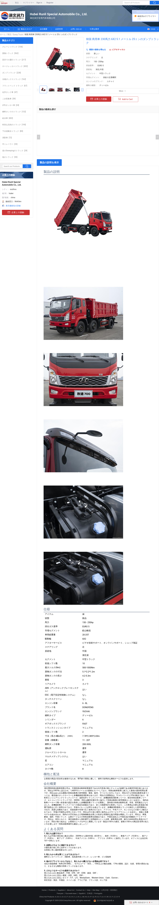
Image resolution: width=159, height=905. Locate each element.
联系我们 (113, 890)
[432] (15, 66)
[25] (9, 144)
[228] (11, 73)
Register (50, 3)
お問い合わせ (76, 29)
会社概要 (43, 29)
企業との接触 (16, 212)
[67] (14, 86)
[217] (14, 60)
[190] (14, 125)
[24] (10, 105)
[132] (14, 112)
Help (88, 890)
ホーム (7, 29)
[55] (9, 157)
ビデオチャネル (118, 49)
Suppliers (61, 890)
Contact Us (80, 890)
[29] (14, 151)
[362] (10, 53)
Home (44, 890)
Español (82, 893)
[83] (12, 131)
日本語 (151, 29)
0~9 (118, 897)
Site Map (95, 890)
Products (52, 890)
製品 (17, 3)
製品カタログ (24, 29)
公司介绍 (104, 890)
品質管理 (59, 29)
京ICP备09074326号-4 (104, 900)
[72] (7, 138)
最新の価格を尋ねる (97, 49)
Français (60, 893)
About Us (70, 890)
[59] (9, 99)
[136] (12, 47)
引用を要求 (94, 29)
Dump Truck (18, 35)
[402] (7, 118)
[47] (9, 92)
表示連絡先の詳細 (13, 206)
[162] (14, 79)
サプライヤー (28, 3)
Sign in (39, 3)
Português (98, 893)
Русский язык (71, 893)
